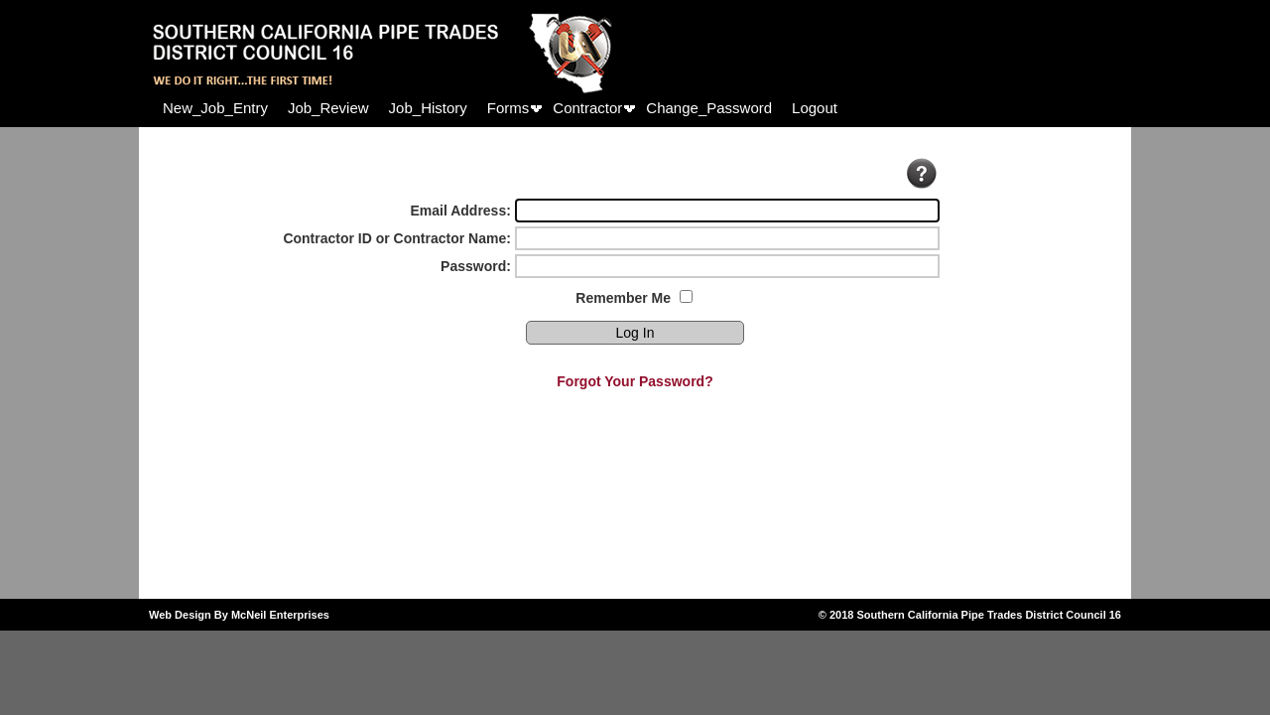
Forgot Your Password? (634, 381)
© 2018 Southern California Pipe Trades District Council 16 (970, 615)
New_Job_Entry (215, 107)
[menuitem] (215, 107)
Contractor (587, 107)
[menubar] (500, 107)
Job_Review (328, 107)
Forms (508, 107)
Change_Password (709, 107)
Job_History (428, 107)
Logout (814, 107)
